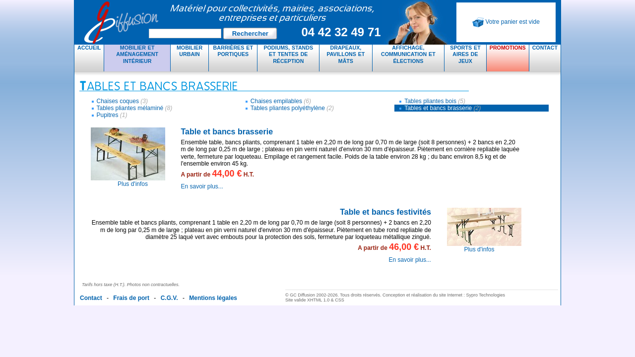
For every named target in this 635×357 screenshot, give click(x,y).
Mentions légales (213, 298)
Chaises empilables (281, 101)
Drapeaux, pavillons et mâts (345, 54)
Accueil (89, 48)
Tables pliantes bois (434, 101)
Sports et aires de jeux (465, 54)
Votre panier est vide (506, 22)
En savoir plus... (202, 186)
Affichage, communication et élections (408, 54)
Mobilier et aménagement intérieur (137, 54)
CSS (339, 300)
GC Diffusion (233, 22)
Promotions (508, 48)
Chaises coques (122, 101)
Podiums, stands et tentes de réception (288, 54)
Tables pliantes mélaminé (135, 108)
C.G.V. (169, 298)
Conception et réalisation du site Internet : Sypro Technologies (443, 295)
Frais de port (131, 298)
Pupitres (112, 115)
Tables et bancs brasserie (442, 108)
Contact (545, 48)
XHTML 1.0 (318, 300)
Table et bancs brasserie (227, 131)
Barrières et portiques (233, 51)
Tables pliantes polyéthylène (292, 108)
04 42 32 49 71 (341, 32)
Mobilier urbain (189, 51)
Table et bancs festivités (385, 212)
